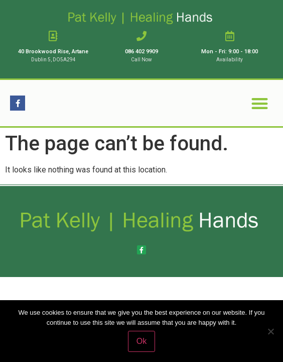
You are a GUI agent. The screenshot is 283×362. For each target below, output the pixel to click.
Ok (141, 341)
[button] (259, 103)
